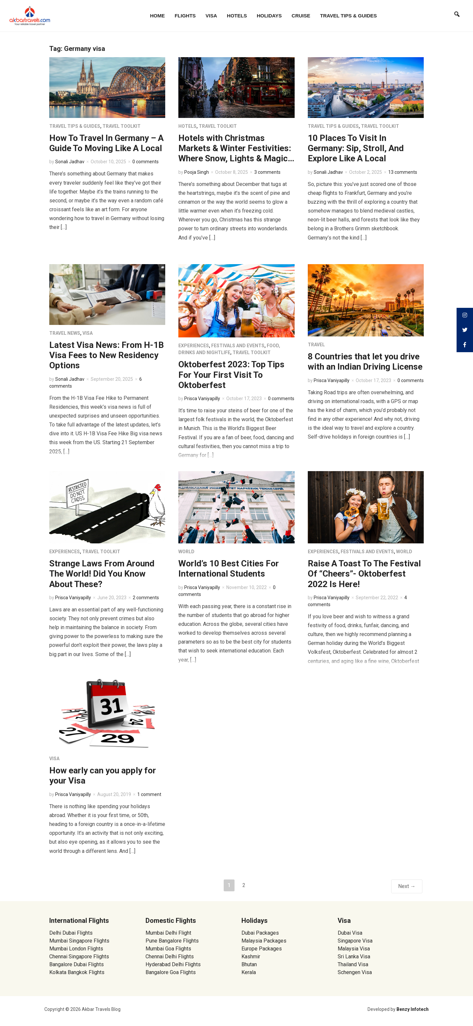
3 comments (267, 172)
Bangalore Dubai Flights (76, 964)
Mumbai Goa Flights (168, 949)
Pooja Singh (196, 172)
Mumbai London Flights (76, 949)
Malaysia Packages (263, 941)
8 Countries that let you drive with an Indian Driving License (365, 362)
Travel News (64, 333)
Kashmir (250, 956)
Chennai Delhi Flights (170, 956)
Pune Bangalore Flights (172, 941)
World (186, 551)
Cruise (301, 15)
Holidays (269, 15)
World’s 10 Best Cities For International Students (228, 569)
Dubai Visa (350, 933)
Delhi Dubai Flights (71, 933)
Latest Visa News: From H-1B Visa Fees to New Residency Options (106, 355)
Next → (407, 886)
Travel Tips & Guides (348, 15)
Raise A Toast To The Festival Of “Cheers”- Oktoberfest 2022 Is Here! (364, 574)
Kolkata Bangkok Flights (76, 972)
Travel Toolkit (121, 126)
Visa (211, 15)
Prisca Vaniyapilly (202, 398)
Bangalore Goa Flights (171, 972)
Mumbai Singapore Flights (79, 941)
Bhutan (249, 964)
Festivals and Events (237, 345)
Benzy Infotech (412, 1009)
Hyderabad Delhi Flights (173, 964)
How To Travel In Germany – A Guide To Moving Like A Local (106, 143)
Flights (185, 15)
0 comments (145, 161)
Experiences (193, 345)
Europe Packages (261, 949)
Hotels (237, 15)
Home (157, 15)
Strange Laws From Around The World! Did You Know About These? (101, 574)
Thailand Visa (353, 964)
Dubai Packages (260, 933)
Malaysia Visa (354, 949)
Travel (316, 344)
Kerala (248, 972)
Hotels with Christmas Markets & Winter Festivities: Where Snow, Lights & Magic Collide (234, 153)
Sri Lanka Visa (355, 956)
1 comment (149, 794)
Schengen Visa (355, 972)
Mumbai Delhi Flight (168, 933)
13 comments (402, 172)
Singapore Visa (355, 941)
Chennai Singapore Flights (79, 956)
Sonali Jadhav (69, 161)
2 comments (146, 597)
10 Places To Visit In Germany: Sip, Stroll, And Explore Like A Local (356, 148)
